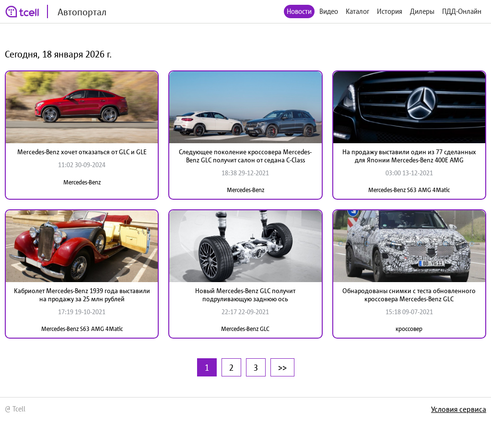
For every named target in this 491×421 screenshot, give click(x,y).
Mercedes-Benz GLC (245, 328)
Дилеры (422, 11)
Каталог (357, 11)
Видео (328, 11)
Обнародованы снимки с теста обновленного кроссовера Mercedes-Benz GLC (409, 295)
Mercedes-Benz (82, 182)
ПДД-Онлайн (461, 11)
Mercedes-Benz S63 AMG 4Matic (409, 189)
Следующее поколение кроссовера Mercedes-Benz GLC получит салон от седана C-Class (245, 156)
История (389, 11)
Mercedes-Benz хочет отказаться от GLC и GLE (82, 152)
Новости (299, 11)
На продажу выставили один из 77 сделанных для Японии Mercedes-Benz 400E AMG (409, 156)
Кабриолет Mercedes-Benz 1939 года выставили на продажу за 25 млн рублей (82, 295)
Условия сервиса (458, 409)
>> (282, 367)
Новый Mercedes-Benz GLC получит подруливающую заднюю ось (245, 295)
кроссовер (409, 328)
